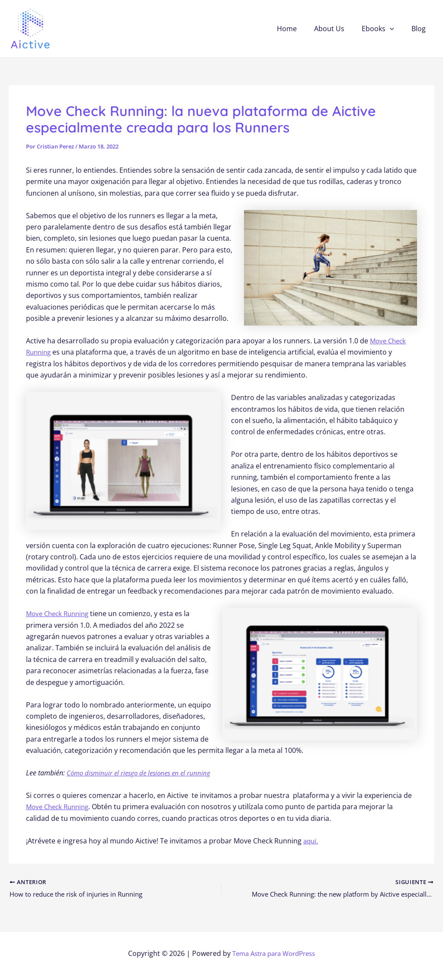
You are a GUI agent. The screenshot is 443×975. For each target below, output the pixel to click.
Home (299, 28)
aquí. (311, 841)
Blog (420, 28)
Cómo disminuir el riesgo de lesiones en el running (142, 773)
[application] (395, 28)
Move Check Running (60, 613)
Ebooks (383, 28)
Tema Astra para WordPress (274, 953)
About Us (338, 28)
